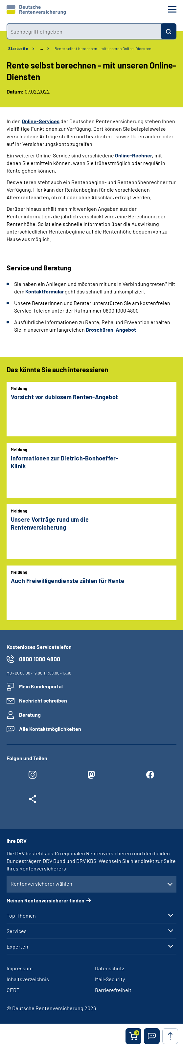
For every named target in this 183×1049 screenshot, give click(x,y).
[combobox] (84, 31)
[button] (152, 1036)
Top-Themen (21, 915)
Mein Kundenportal (41, 686)
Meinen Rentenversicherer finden (45, 900)
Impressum (20, 968)
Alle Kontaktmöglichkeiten (50, 729)
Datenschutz (109, 968)
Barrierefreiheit (113, 990)
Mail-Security (110, 979)
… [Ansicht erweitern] (41, 48)
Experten (17, 946)
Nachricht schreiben (43, 700)
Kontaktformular (44, 291)
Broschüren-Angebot (111, 329)
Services (17, 931)
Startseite (18, 48)
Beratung (30, 714)
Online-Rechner (133, 155)
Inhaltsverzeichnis (28, 979)
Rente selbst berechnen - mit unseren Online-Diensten (103, 48)
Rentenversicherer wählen (41, 883)
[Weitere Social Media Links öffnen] (33, 800)
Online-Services (40, 121)
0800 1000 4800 (39, 659)
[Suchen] (168, 31)
